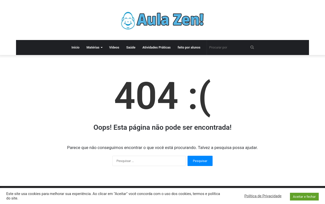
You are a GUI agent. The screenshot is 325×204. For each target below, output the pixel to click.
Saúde (130, 47)
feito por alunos (189, 47)
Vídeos (114, 47)
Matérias (92, 47)
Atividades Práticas (156, 47)
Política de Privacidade (262, 196)
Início (75, 47)
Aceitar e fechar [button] (304, 196)
